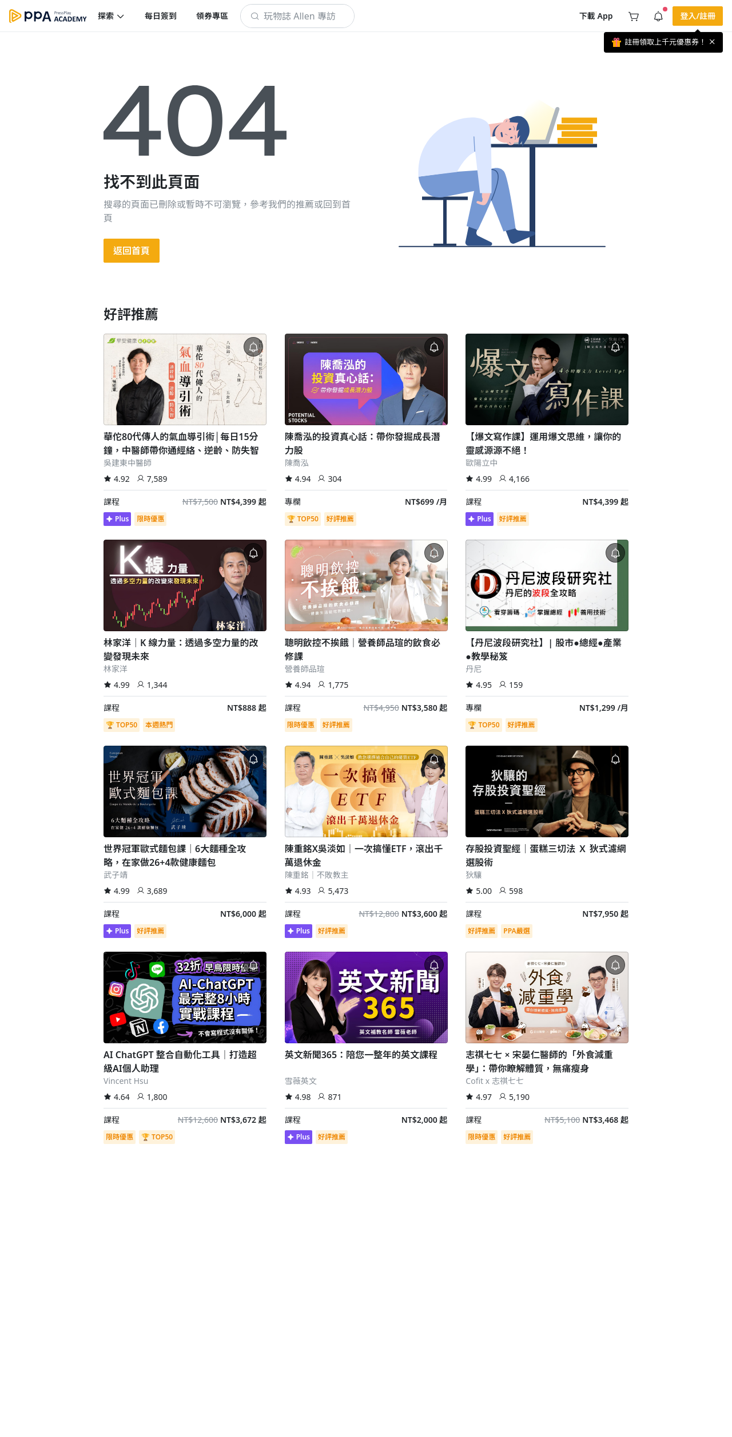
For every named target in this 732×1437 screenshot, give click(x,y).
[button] (111, 16)
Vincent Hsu (126, 1080)
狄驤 (474, 874)
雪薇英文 (301, 1080)
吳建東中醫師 (128, 462)
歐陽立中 (482, 462)
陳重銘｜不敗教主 (317, 874)
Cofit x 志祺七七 (495, 1080)
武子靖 (116, 874)
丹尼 (474, 668)
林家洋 (116, 668)
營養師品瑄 (305, 668)
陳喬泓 (297, 462)
